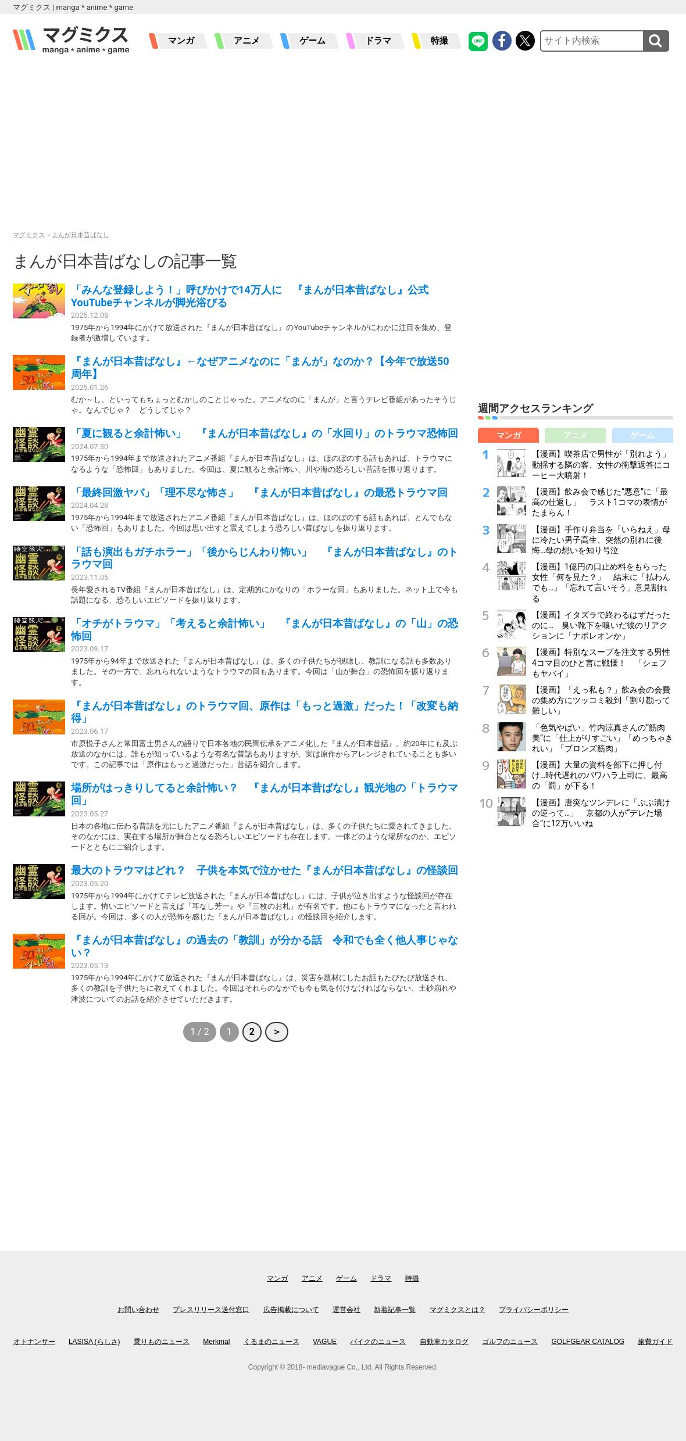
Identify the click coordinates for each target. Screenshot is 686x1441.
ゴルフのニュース (510, 1342)
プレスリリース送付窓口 (211, 1310)
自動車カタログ (444, 1342)
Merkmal (216, 1342)
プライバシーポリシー (534, 1310)
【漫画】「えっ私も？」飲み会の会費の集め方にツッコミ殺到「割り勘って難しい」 (601, 700)
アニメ (247, 40)
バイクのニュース (378, 1342)
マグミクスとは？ (457, 1310)
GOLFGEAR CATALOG (588, 1342)
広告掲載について (291, 1310)
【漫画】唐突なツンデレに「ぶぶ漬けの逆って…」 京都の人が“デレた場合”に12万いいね (601, 813)
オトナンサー (34, 1342)
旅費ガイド (655, 1342)
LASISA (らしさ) (94, 1342)
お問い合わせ (138, 1310)
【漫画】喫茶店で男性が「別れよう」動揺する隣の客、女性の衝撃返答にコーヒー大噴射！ (601, 464)
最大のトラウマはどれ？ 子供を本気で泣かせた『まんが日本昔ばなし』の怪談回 (264, 870)
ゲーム (312, 40)
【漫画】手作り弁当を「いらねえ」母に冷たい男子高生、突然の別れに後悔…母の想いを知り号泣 (601, 540)
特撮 (439, 40)
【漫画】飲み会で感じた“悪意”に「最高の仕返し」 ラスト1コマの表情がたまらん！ (600, 502)
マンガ (181, 40)
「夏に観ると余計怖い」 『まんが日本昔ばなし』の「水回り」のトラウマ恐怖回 (264, 433)
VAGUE (325, 1342)
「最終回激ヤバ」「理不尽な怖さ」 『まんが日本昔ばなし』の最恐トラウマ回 (259, 492)
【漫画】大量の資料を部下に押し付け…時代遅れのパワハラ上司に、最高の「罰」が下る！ (599, 775)
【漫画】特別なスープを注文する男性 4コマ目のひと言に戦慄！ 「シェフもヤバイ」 (605, 662)
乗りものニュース (162, 1342)
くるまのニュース (271, 1342)
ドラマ (378, 40)
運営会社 (346, 1310)
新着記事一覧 (395, 1310)
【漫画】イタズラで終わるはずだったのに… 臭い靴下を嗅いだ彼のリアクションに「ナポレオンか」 (601, 625)
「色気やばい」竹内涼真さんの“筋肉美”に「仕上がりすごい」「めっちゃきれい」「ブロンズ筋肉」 (602, 738)
